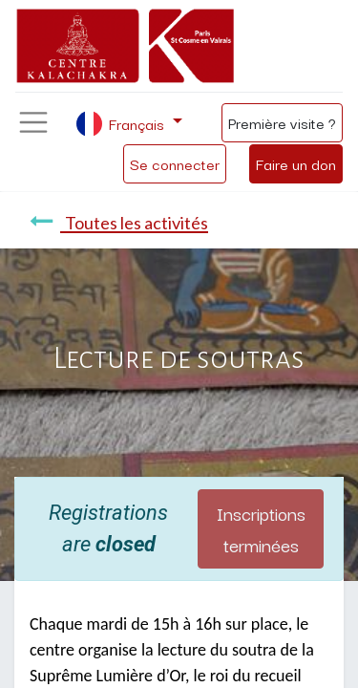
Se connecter (175, 163)
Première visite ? (282, 122)
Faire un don (296, 163)
